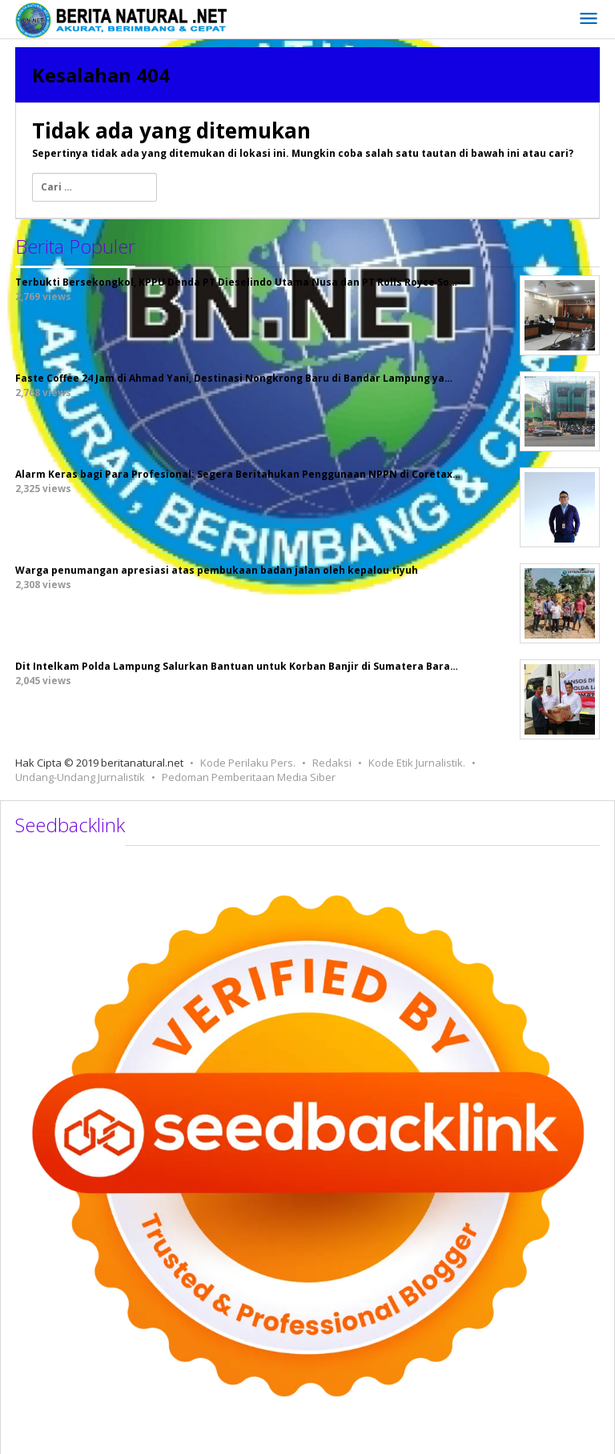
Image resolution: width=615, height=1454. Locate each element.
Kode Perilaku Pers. (247, 762)
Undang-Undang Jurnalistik (80, 777)
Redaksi (332, 762)
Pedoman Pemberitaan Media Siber (249, 777)
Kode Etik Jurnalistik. (416, 762)
